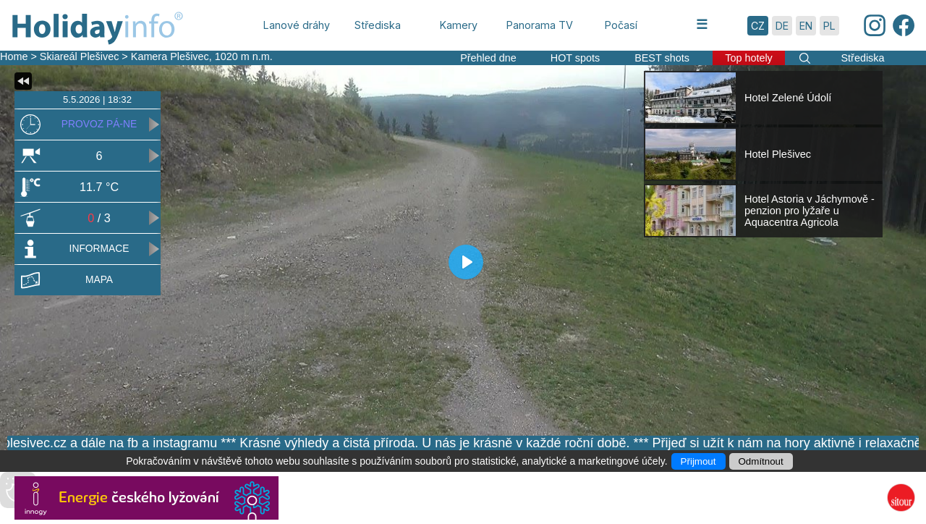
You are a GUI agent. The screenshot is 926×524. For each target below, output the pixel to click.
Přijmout (698, 461)
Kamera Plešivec (170, 56)
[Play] (466, 262)
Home (13, 56)
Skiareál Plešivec (79, 56)
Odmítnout (761, 461)
